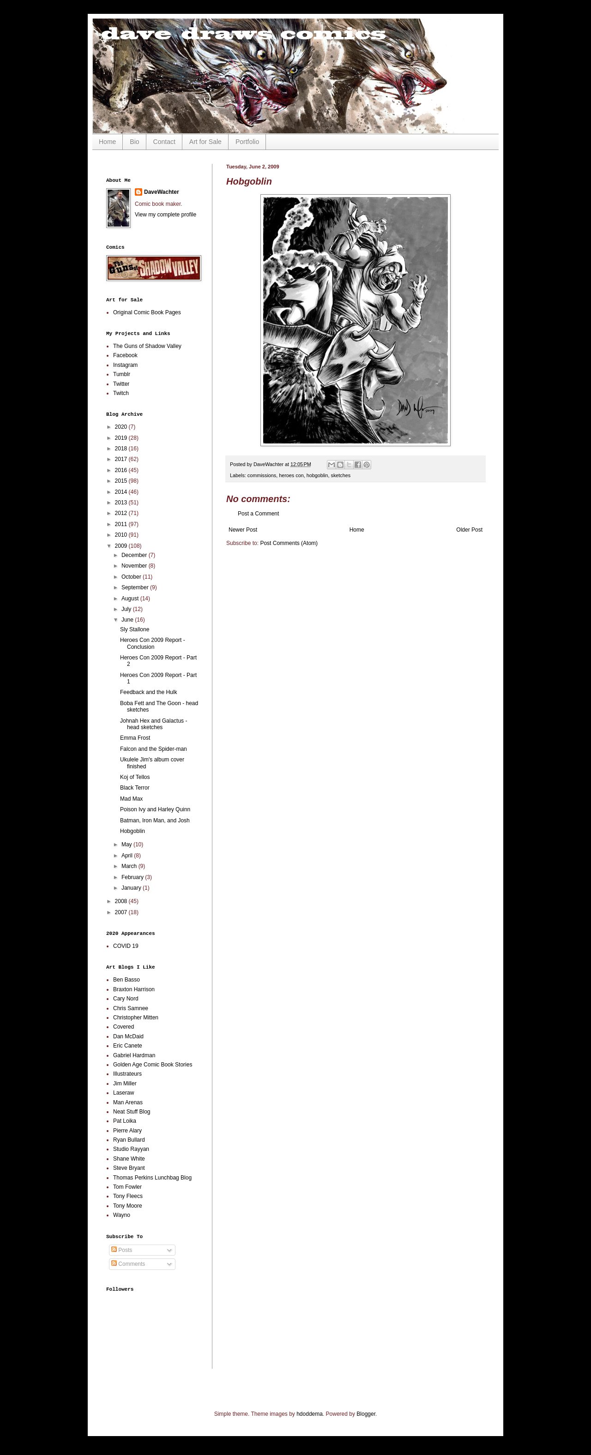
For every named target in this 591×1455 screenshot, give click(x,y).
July (127, 609)
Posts (121, 1250)
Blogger (365, 1414)
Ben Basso (126, 979)
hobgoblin (317, 475)
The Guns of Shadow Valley (147, 346)
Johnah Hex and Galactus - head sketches (153, 724)
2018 (122, 448)
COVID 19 (126, 946)
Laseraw (123, 1093)
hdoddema (309, 1414)
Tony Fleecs (128, 1196)
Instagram (125, 365)
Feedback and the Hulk (148, 692)
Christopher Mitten (135, 1017)
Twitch (121, 393)
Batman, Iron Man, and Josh (155, 820)
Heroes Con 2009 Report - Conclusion (152, 643)
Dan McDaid (128, 1036)
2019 (122, 438)
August (130, 598)
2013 (122, 502)
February (133, 877)
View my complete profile (165, 214)
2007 (122, 912)
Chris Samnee (130, 1008)
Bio (134, 141)
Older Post (469, 530)
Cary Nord (126, 998)
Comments (128, 1264)
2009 (122, 546)
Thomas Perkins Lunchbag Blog (152, 1177)
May (127, 844)
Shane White (129, 1159)
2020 (122, 427)
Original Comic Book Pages (147, 312)
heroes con (291, 475)
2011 (122, 524)
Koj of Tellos (135, 777)
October (132, 577)
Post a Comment (258, 513)
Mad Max (131, 799)
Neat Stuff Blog (132, 1111)
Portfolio (247, 141)
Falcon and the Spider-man (153, 749)
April (127, 855)
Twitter (121, 384)
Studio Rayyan (131, 1149)
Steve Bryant (129, 1168)
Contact (164, 141)
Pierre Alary (127, 1130)
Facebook (125, 355)
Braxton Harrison (134, 989)
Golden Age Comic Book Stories (152, 1064)
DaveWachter (161, 192)
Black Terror (135, 787)
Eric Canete (127, 1045)
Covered (123, 1027)
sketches (341, 475)
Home (107, 141)
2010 (122, 535)
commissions (261, 475)
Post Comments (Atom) (289, 543)
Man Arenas (128, 1102)
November (135, 566)
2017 (122, 459)
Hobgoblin (132, 831)
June (128, 620)
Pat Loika (124, 1121)
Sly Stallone (134, 629)
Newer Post (243, 530)
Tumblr (121, 374)
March (130, 866)
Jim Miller (125, 1083)
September (135, 587)
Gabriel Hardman (134, 1055)
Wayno (121, 1215)
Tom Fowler (127, 1187)
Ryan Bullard (129, 1140)
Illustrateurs (127, 1074)
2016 (122, 470)
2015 (122, 481)
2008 (122, 901)
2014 (122, 492)
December (135, 555)
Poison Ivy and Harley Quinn (155, 809)
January (132, 888)
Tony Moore (127, 1206)
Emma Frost (135, 738)
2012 (122, 513)
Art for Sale (205, 141)
